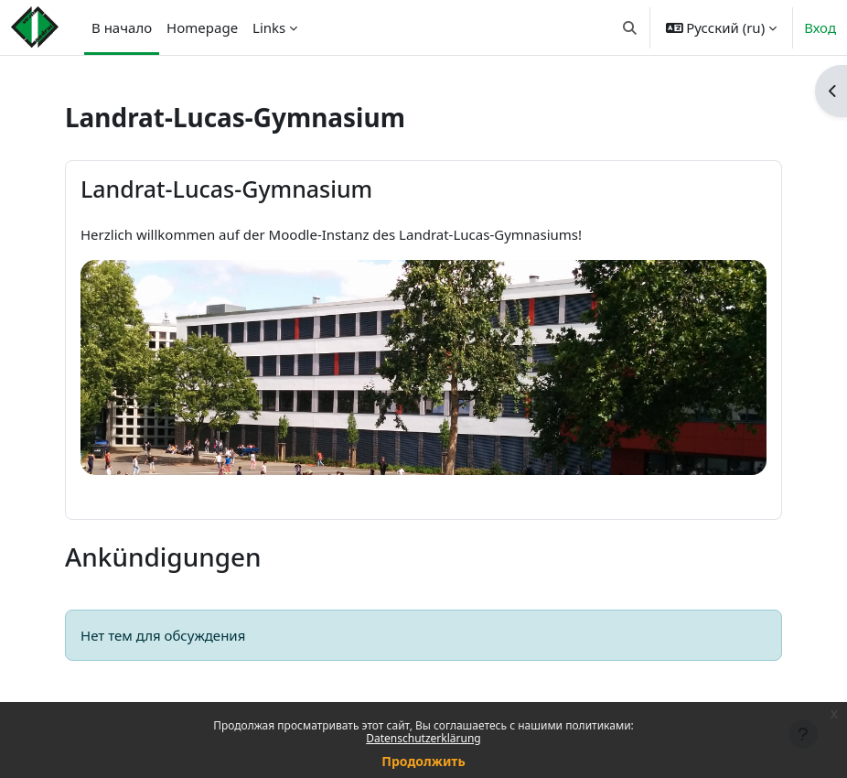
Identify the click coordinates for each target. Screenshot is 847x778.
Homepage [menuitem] (202, 27)
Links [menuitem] (268, 27)
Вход (820, 27)
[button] (630, 27)
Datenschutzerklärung (423, 738)
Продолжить (423, 761)
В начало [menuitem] (121, 27)
